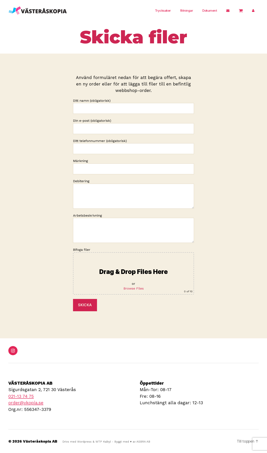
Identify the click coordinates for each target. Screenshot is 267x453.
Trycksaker (163, 11)
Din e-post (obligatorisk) (133, 126)
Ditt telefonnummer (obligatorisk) (133, 146)
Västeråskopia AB (40, 441)
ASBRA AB (143, 441)
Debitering (133, 194)
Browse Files (133, 288)
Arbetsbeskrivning (133, 228)
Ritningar (186, 11)
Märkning (133, 166)
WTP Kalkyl (103, 441)
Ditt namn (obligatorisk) (133, 106)
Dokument (209, 11)
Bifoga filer (133, 271)
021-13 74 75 (21, 396)
